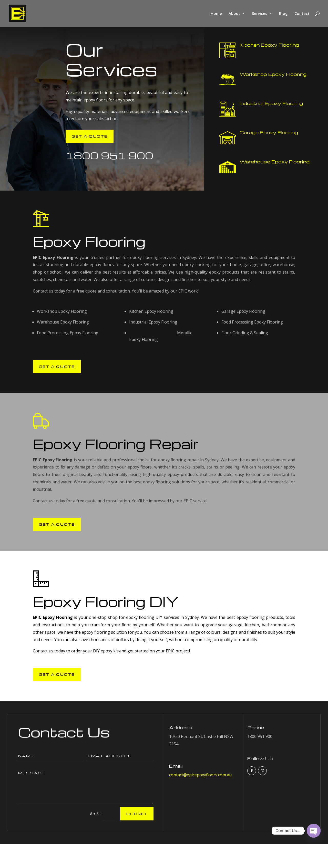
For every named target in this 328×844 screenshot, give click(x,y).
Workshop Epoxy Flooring (273, 74)
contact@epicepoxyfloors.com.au (200, 775)
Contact (302, 14)
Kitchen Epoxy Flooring (269, 45)
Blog (283, 14)
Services (259, 14)
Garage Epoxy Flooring (269, 132)
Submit (136, 813)
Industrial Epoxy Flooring (271, 103)
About (234, 14)
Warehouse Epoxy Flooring (275, 161)
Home (216, 14)
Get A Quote (89, 136)
